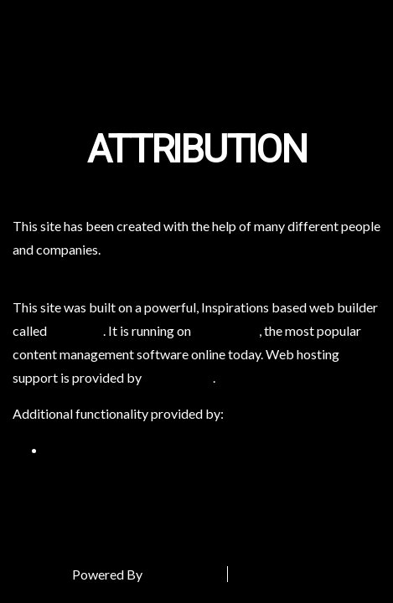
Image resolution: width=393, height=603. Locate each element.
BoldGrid (76, 330)
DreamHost (178, 377)
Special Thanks (284, 574)
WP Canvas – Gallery (106, 449)
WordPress (226, 330)
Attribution (197, 150)
